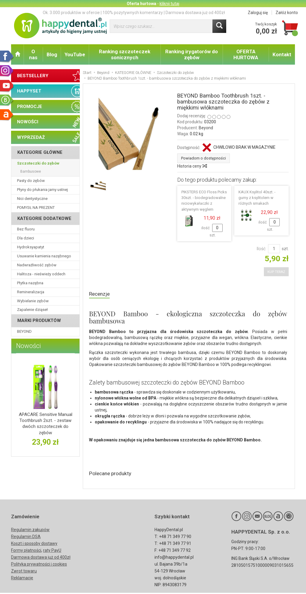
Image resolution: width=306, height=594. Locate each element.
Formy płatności (26, 551)
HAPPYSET (29, 91)
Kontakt (282, 54)
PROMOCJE (29, 106)
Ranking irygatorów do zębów (191, 54)
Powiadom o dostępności (200, 158)
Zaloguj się (258, 12)
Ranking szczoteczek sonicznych (124, 54)
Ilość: (261, 248)
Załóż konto (287, 12)
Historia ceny (191, 165)
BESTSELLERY (32, 75)
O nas (33, 54)
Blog (52, 54)
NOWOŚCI (27, 121)
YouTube (75, 54)
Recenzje (100, 293)
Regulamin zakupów (30, 530)
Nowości (28, 346)
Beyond (206, 127)
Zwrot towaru (24, 572)
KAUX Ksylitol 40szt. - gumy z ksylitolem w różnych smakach (257, 197)
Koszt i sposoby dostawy (34, 544)
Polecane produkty (113, 473)
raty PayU (52, 551)
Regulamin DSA (26, 537)
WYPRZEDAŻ (31, 137)
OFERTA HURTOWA (245, 54)
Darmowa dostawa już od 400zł (41, 558)
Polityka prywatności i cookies (39, 565)
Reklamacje (22, 579)
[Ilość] (274, 248)
